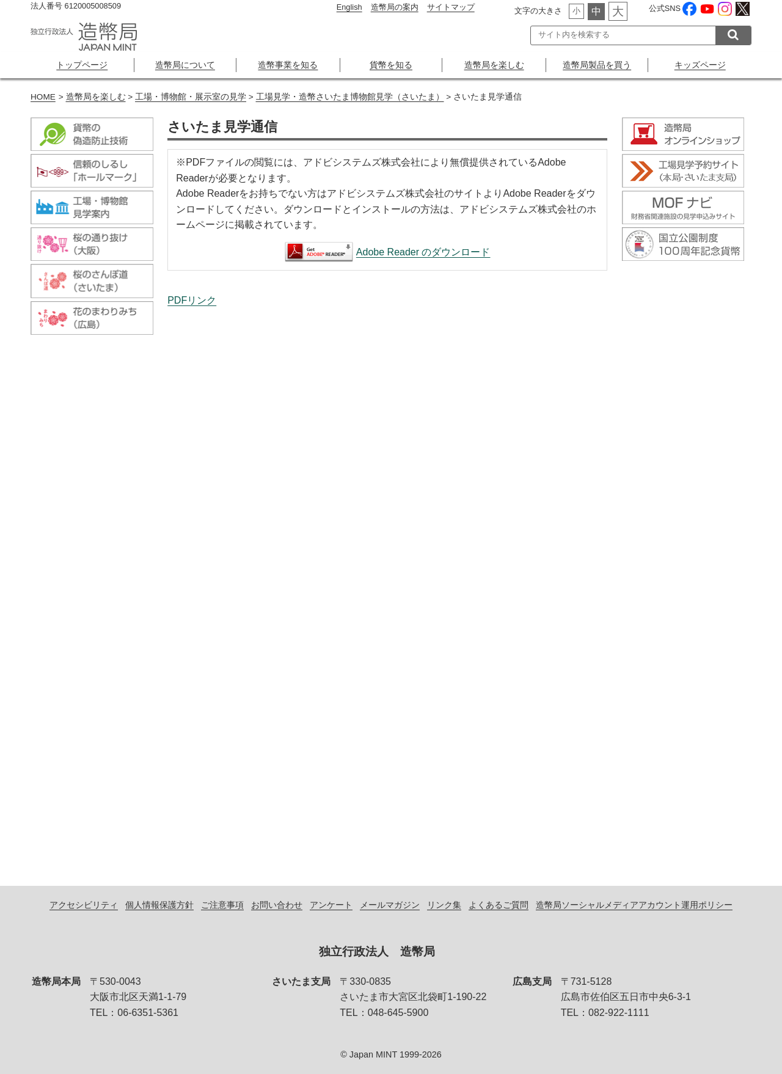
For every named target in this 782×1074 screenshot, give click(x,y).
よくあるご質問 (498, 905)
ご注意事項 (222, 905)
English (349, 7)
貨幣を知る (391, 65)
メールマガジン (390, 905)
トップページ (82, 65)
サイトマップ (451, 7)
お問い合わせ (276, 905)
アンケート (331, 905)
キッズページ (700, 65)
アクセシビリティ (83, 905)
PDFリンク (191, 300)
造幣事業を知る (288, 65)
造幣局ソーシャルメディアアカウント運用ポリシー (634, 905)
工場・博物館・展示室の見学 (190, 96)
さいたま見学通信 (387, 583)
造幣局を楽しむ (494, 65)
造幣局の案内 (394, 7)
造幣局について (185, 65)
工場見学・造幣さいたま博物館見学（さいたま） (350, 96)
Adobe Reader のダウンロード (423, 252)
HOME (43, 96)
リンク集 (444, 905)
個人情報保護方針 (159, 905)
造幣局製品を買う (597, 65)
